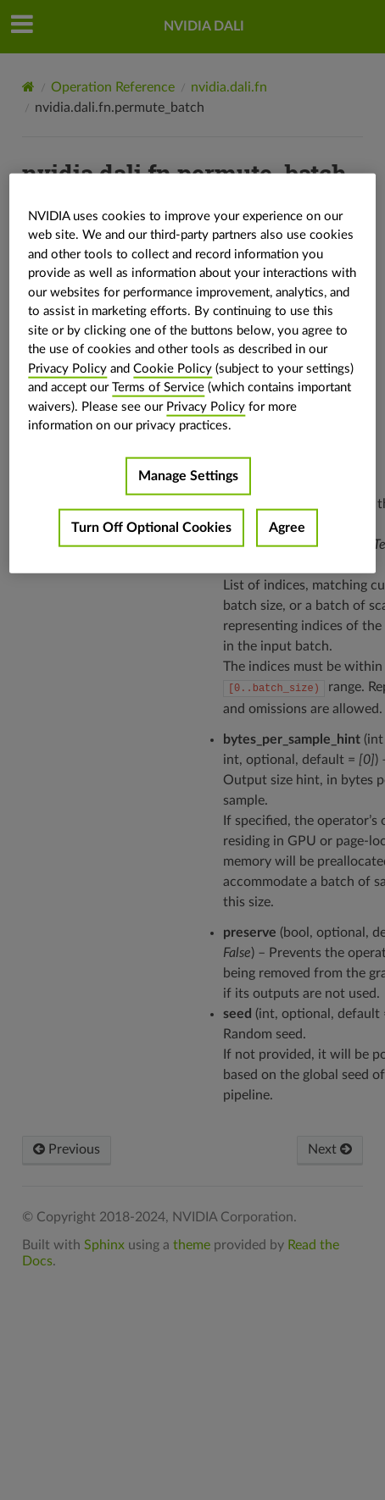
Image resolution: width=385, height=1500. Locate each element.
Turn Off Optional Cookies (151, 527)
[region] (192, 373)
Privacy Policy (67, 368)
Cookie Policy (172, 368)
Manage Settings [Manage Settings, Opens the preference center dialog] (188, 475)
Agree (287, 527)
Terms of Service (158, 387)
